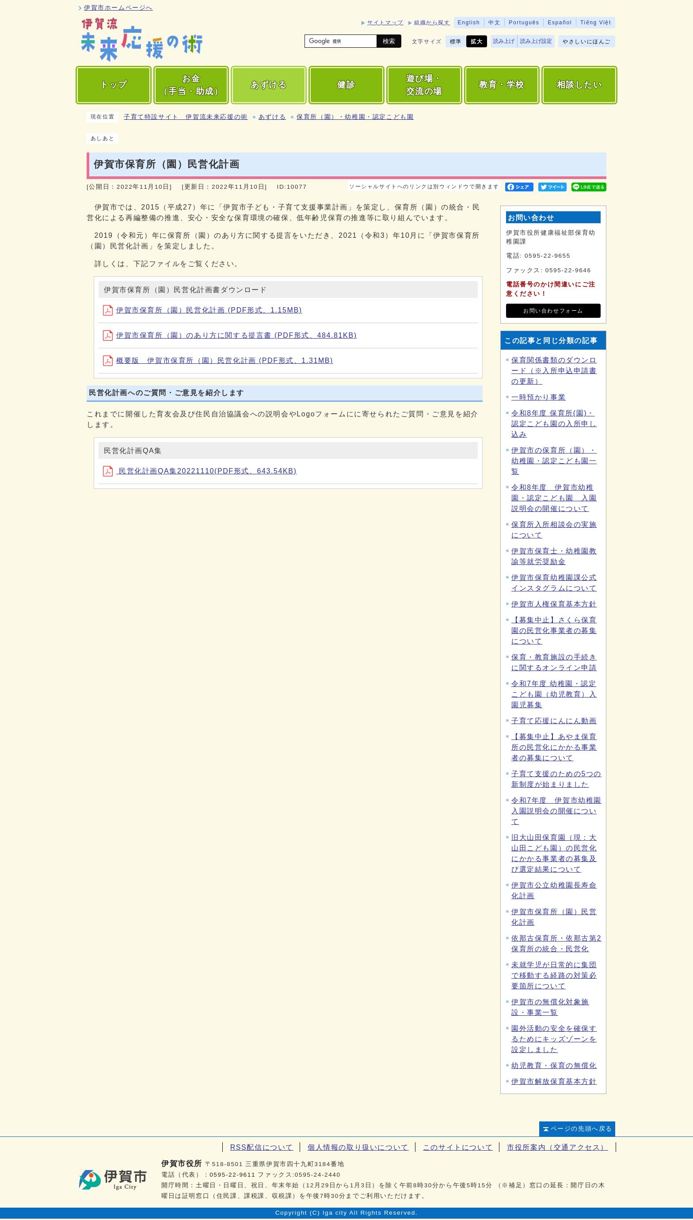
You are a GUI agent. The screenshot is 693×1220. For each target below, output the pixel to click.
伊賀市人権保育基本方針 (554, 604)
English (469, 22)
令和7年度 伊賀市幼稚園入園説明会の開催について (556, 811)
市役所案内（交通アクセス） (557, 1147)
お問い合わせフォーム (553, 310)
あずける (272, 117)
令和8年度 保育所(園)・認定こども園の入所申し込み (554, 423)
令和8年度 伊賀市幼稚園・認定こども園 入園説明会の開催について (554, 498)
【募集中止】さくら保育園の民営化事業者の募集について (554, 630)
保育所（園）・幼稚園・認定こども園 (355, 117)
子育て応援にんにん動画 (554, 720)
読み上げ (503, 41)
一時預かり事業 (538, 397)
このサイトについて (458, 1147)
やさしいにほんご (587, 41)
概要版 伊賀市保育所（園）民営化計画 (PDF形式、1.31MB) (218, 360)
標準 (456, 41)
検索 (389, 41)
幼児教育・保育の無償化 (554, 1065)
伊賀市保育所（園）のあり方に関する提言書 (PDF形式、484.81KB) (230, 335)
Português (524, 22)
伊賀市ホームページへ (118, 7)
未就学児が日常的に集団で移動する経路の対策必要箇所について (554, 975)
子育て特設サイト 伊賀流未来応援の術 (186, 117)
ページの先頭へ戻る (582, 1128)
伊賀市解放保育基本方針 (554, 1081)
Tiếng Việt (595, 22)
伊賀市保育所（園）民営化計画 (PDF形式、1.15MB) (202, 310)
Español (560, 22)
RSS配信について (261, 1147)
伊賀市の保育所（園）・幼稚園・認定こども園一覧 (554, 460)
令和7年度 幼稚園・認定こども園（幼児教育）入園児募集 (554, 694)
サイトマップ (385, 22)
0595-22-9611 (232, 1174)
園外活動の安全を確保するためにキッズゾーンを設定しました (554, 1039)
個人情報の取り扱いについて (358, 1147)
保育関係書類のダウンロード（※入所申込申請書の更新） (554, 370)
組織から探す (432, 22)
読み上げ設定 (536, 41)
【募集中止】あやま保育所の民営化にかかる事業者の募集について (554, 747)
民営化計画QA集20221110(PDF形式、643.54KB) (200, 471)
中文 (494, 22)
